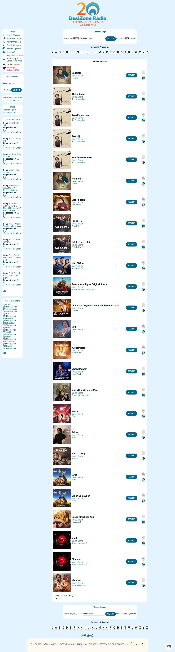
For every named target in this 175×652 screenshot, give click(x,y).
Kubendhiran (10, 323)
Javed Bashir (77, 75)
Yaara (74, 416)
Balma (74, 437)
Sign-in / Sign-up (13, 35)
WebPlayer (11, 38)
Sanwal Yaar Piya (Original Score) (83, 289)
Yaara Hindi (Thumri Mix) (80, 395)
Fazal (7, 304)
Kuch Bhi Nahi (76, 353)
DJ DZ (12, 100)
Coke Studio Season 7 (79, 543)
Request (131, 75)
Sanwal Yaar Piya (78, 268)
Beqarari (75, 78)
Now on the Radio (14, 42)
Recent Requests (10, 110)
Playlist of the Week (15, 55)
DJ (8, 100)
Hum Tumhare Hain (78, 99)
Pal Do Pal (75, 226)
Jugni (74, 480)
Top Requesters (9, 112)
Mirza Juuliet (76, 522)
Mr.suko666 (10, 341)
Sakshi (8, 337)
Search (16, 90)
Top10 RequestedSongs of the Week (14, 59)
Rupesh (9, 346)
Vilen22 (8, 332)
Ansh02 (8, 327)
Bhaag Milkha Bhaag (79, 585)
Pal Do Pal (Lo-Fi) (77, 247)
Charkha (75, 310)
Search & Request (14, 45)
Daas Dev (75, 458)
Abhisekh (9, 318)
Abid (7, 314)
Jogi (73, 332)
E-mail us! (11, 52)
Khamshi (75, 184)
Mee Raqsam (76, 205)
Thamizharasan (11, 309)
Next (59, 598)
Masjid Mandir (77, 374)
